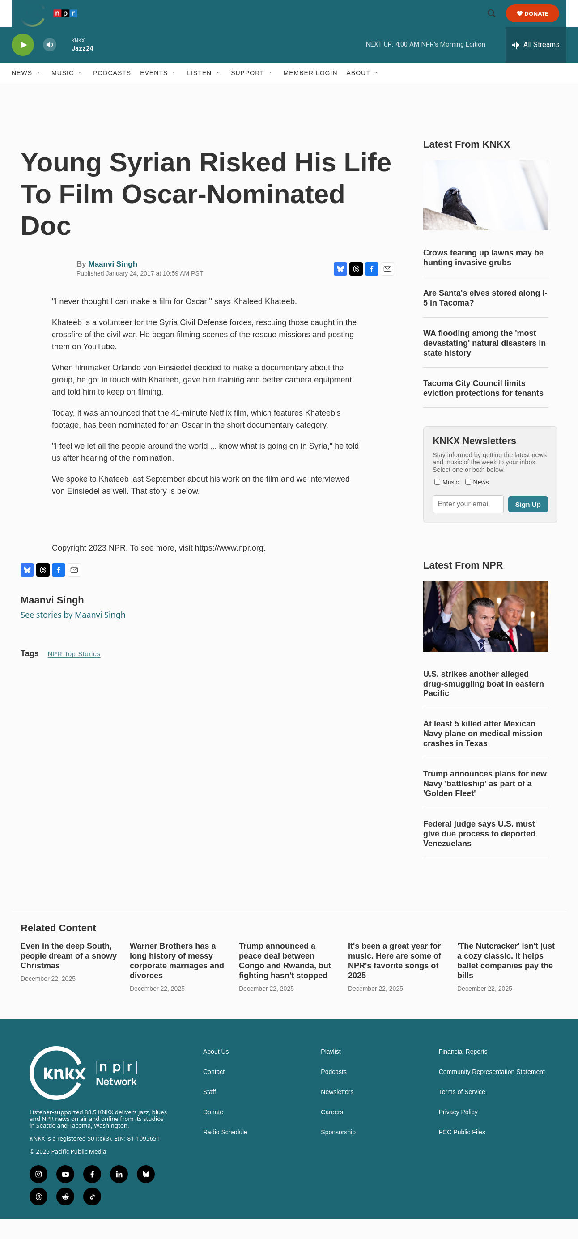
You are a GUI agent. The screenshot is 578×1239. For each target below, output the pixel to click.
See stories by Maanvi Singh (73, 634)
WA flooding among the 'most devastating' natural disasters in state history (484, 363)
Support (247, 93)
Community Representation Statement (492, 1092)
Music (62, 93)
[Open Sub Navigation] (38, 93)
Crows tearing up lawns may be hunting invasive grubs (483, 277)
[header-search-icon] (495, 24)
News (22, 93)
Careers (332, 1132)
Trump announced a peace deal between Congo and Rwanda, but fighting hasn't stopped (285, 981)
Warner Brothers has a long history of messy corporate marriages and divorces (177, 981)
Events (154, 93)
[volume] (49, 65)
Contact (214, 1092)
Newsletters (337, 1112)
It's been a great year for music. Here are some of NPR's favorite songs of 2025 (394, 981)
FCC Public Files (462, 1152)
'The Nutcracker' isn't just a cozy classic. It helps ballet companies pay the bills (506, 981)
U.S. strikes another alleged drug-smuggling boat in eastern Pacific (483, 704)
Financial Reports (463, 1072)
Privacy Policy (458, 1132)
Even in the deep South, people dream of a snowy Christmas (69, 976)
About (358, 93)
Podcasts (112, 93)
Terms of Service (462, 1112)
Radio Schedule (225, 1152)
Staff (209, 1112)
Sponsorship (338, 1152)
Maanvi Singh (112, 284)
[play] (23, 65)
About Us (216, 1072)
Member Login (311, 93)
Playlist (330, 1072)
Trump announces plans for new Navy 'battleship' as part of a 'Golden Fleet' (485, 803)
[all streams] (536, 65)
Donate (542, 23)
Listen (199, 93)
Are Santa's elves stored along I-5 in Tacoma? (485, 318)
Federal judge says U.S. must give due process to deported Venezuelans (479, 854)
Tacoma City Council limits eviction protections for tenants (483, 408)
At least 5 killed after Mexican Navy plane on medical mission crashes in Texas (483, 753)
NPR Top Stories (74, 674)
